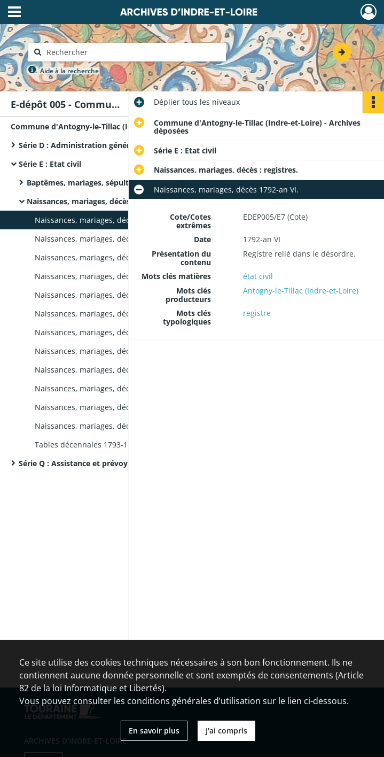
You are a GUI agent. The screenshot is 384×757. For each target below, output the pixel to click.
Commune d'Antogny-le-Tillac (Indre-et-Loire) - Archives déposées (117, 126)
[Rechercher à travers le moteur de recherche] (132, 52)
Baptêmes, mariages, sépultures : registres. (106, 182)
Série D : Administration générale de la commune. (110, 145)
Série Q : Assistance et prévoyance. (83, 463)
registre (257, 313)
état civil (258, 276)
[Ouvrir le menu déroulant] (14, 12)
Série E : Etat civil (50, 164)
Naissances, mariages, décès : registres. (99, 201)
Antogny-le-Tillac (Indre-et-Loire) (300, 290)
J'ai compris (226, 730)
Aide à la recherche (69, 70)
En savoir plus (154, 730)
